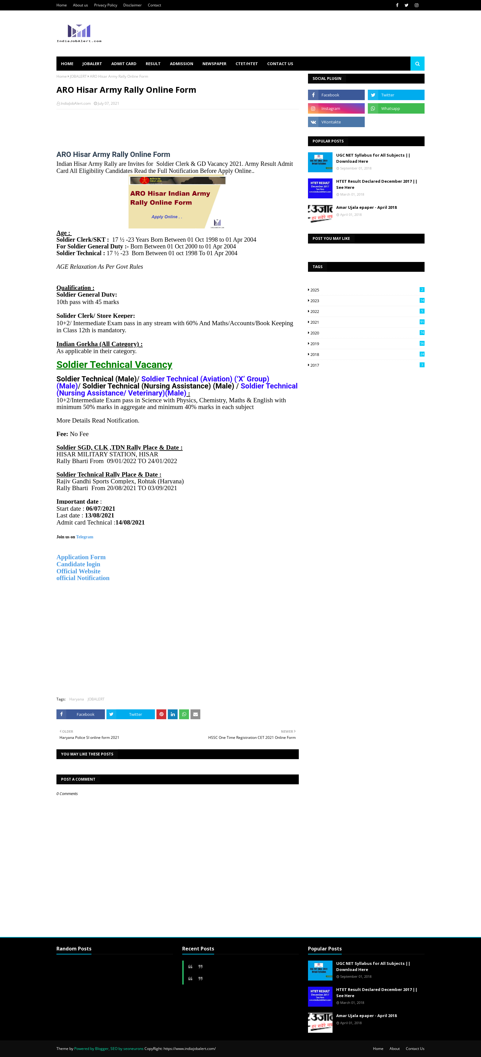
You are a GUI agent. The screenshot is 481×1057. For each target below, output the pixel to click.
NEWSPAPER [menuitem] (214, 63)
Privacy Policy (105, 5)
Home (61, 5)
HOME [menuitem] (67, 63)
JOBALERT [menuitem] (92, 63)
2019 (367, 343)
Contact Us (415, 1048)
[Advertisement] (168, 126)
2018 (367, 354)
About (395, 1048)
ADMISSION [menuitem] (181, 63)
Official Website (79, 571)
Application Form (81, 557)
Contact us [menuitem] (280, 63)
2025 (367, 290)
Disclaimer (132, 5)
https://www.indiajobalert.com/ (190, 1048)
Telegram (85, 537)
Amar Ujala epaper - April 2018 (366, 207)
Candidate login (78, 564)
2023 (367, 300)
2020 (367, 333)
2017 (367, 365)
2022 (367, 311)
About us (80, 5)
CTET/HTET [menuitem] (247, 63)
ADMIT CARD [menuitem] (124, 63)
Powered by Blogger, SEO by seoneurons (109, 1048)
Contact (154, 5)
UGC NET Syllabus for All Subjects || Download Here (373, 158)
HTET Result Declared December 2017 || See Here (377, 184)
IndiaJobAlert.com (76, 103)
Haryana (76, 699)
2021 (367, 322)
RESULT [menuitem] (153, 63)
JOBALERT (78, 76)
